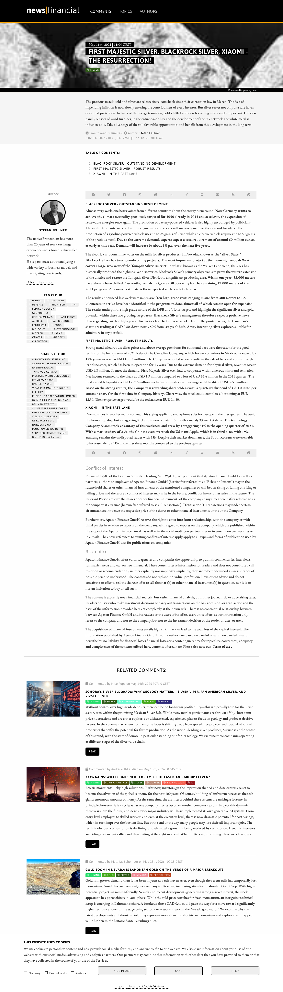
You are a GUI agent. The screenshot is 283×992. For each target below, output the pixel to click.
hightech (57, 304)
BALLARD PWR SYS (41, 404)
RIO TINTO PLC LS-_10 (44, 437)
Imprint (121, 986)
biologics (37, 329)
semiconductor (41, 308)
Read (92, 751)
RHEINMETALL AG (41, 367)
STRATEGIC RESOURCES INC (47, 433)
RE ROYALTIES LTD (41, 420)
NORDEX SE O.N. (40, 424)
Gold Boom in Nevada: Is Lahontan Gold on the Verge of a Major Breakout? (154, 869)
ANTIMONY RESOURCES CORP (49, 363)
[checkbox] (26, 973)
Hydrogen (56, 337)
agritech (37, 321)
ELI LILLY (36, 392)
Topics (125, 11)
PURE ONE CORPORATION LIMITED (52, 396)
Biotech (36, 333)
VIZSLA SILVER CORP (43, 416)
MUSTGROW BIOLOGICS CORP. (49, 376)
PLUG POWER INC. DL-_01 (46, 429)
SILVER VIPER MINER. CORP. (47, 408)
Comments (100, 11)
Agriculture (60, 321)
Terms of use (221, 646)
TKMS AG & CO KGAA (43, 371)
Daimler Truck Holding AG (49, 400)
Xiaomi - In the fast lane (115, 173)
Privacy (134, 986)
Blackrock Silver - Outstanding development (134, 163)
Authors (148, 11)
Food (56, 325)
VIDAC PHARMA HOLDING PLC (48, 388)
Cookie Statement (155, 986)
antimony (66, 317)
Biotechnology (63, 329)
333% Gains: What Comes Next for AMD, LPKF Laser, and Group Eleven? (147, 777)
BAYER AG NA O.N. (41, 379)
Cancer (35, 337)
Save (178, 971)
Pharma (55, 333)
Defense (36, 304)
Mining (35, 300)
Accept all (122, 971)
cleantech (38, 341)
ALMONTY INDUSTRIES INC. (47, 359)
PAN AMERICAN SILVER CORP (48, 412)
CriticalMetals (41, 317)
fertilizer (37, 325)
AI (73, 304)
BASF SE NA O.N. (40, 384)
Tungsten (55, 300)
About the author (40, 282)
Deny (235, 971)
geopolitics (39, 313)
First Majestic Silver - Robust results (127, 168)
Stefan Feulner (150, 133)
